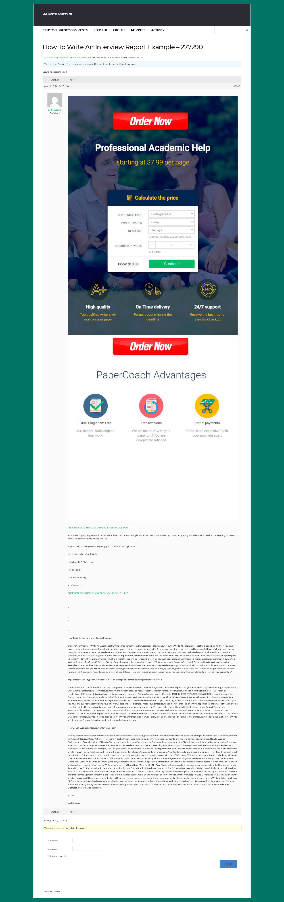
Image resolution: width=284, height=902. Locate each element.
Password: (52, 852)
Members (138, 34)
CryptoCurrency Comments (84, 16)
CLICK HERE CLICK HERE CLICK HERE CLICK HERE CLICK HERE (98, 531)
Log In (228, 868)
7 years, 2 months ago (105, 68)
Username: (52, 844)
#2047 (236, 90)
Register (100, 34)
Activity (157, 34)
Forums (75, 61)
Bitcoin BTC (86, 61)
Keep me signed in (58, 860)
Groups (119, 34)
